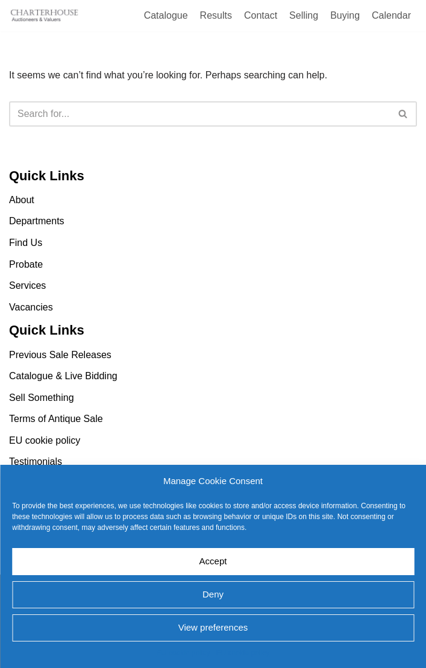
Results (216, 15)
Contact (260, 15)
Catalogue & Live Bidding (63, 376)
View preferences (213, 627)
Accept (213, 561)
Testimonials (35, 462)
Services (27, 285)
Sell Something (41, 397)
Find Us (25, 243)
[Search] (199, 114)
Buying (345, 15)
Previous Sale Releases (60, 355)
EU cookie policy (183, 653)
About (21, 200)
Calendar (391, 15)
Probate (26, 264)
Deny (213, 594)
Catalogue (166, 15)
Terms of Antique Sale (56, 419)
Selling (303, 15)
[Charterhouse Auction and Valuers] (45, 15)
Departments (36, 221)
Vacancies (31, 307)
